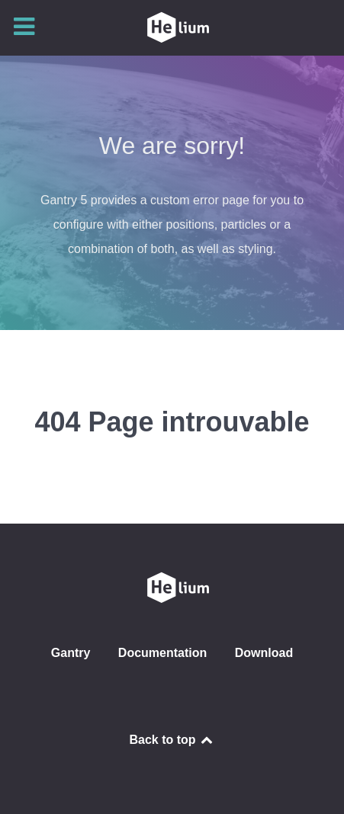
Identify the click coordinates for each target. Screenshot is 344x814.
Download (264, 652)
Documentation (162, 652)
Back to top (171, 739)
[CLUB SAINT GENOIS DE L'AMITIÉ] (172, 27)
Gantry (71, 652)
